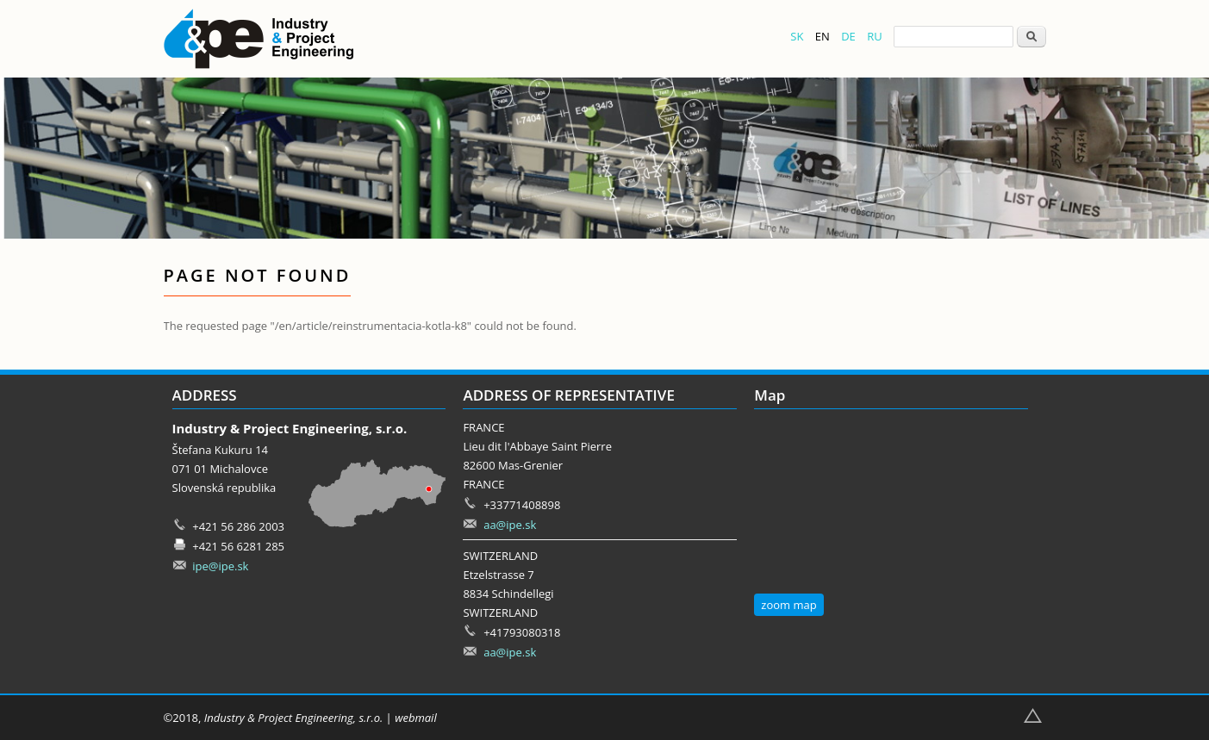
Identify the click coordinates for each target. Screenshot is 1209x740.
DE (848, 36)
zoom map (788, 605)
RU (874, 36)
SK (796, 36)
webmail (416, 717)
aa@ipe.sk (509, 524)
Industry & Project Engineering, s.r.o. (293, 717)
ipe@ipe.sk (220, 566)
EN (822, 36)
